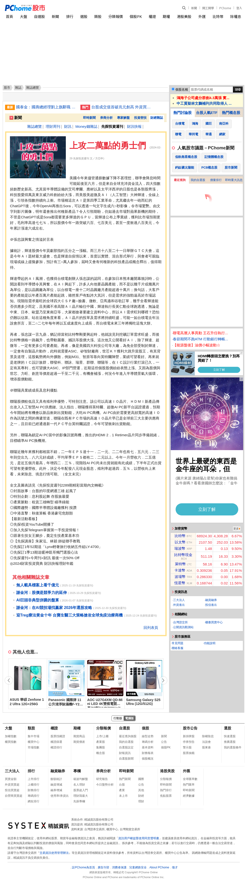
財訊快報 (134, 126)
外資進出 (179, 605)
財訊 (67, 126)
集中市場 (33, 736)
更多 (236, 528)
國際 (141, 779)
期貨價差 (79, 742)
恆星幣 (179, 583)
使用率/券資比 (60, 795)
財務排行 (33, 790)
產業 (122, 790)
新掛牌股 (189, 736)
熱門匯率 (189, 784)
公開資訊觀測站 (183, 627)
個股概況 (147, 758)
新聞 (194, 8)
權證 (152, 16)
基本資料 (147, 747)
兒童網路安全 (138, 867)
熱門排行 (166, 790)
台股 (122, 784)
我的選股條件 (232, 747)
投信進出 (211, 605)
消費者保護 (119, 867)
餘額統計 (56, 779)
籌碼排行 (33, 795)
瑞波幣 (179, 548)
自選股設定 (126, 747)
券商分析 (106, 118)
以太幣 (180, 542)
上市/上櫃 (102, 736)
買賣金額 (11, 779)
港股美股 (184, 16)
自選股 (39, 16)
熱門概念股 (231, 113)
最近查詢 (180, 180)
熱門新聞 (125, 779)
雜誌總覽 (34, 126)
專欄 (77, 771)
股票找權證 (58, 736)
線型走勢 (147, 736)
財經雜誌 (156, 118)
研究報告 (102, 779)
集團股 (100, 747)
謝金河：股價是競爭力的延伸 (41, 593)
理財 (141, 801)
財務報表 (147, 753)
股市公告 (190, 728)
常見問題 (177, 643)
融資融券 (211, 600)
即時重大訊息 (234, 180)
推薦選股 (230, 742)
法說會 (206, 742)
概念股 (100, 753)
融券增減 (56, 790)
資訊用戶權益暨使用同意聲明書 (138, 838)
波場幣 (180, 576)
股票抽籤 (189, 753)
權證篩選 (56, 742)
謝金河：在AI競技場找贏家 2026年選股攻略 (54, 608)
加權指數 (11, 736)
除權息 (235, 16)
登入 (239, 8)
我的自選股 (198, 180)
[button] (163, 680)
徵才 (175, 867)
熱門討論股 (182, 113)
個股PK (136, 16)
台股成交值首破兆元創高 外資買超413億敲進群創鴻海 (121, 107)
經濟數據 (189, 795)
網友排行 (33, 801)
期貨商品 (79, 736)
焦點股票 (166, 795)
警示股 (187, 747)
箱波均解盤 (80, 779)
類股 (98, 16)
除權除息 (208, 736)
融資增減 (56, 784)
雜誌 (18, 87)
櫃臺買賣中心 (214, 622)
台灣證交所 (180, 622)
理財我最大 (80, 795)
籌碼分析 (147, 742)
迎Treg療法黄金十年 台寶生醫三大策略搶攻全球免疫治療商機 (69, 615)
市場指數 (33, 747)
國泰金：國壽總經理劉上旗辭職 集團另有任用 (46, 107)
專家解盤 (123, 118)
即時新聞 (89, 118)
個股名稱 (181, 89)
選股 (83, 16)
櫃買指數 (11, 742)
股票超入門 (80, 790)
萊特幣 (180, 564)
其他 (141, 790)
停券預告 (189, 742)
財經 (141, 795)
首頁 (9, 16)
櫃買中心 (33, 742)
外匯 (202, 16)
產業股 (100, 742)
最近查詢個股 (127, 736)
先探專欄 (79, 801)
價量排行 (216, 180)
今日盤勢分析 (105, 784)
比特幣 (218, 16)
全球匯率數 (190, 779)
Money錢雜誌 (86, 126)
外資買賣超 (12, 784)
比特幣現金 (183, 555)
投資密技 (140, 118)
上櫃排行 (33, 784)
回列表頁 (151, 627)
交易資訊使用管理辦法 (54, 853)
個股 (145, 728)
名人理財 (79, 784)
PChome (225, 8)
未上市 (123, 795)
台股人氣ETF (206, 113)
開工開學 (208, 8)
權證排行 (56, 747)
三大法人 (179, 600)
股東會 (206, 747)
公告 (164, 742)
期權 (166, 16)
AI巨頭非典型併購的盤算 (37, 600)
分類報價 (115, 16)
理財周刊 (53, 126)
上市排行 (33, 779)
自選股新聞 (126, 758)
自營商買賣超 (13, 795)
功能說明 (209, 643)
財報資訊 (125, 753)
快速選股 (230, 736)
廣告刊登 (103, 867)
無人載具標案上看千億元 (37, 585)
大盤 (23, 16)
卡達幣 (179, 570)
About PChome (159, 867)
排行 (69, 16)
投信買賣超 (12, 790)
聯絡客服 (177, 648)
